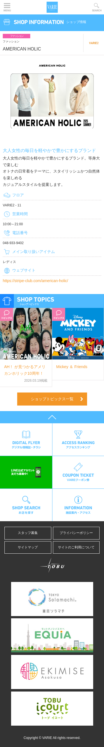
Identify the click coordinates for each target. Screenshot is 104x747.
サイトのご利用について (76, 547)
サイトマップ (28, 547)
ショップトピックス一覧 (52, 399)
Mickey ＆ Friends (71, 366)
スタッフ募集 (28, 533)
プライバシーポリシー (78, 533)
